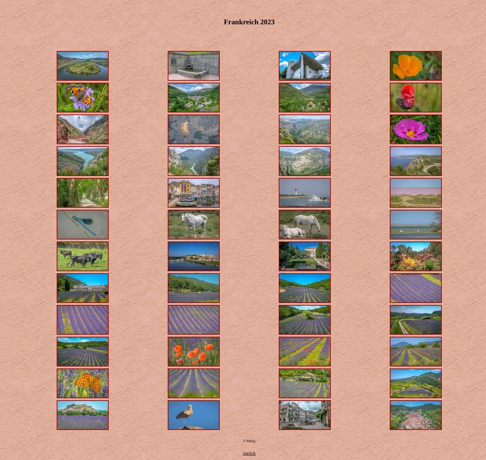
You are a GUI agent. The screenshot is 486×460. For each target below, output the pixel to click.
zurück (249, 453)
